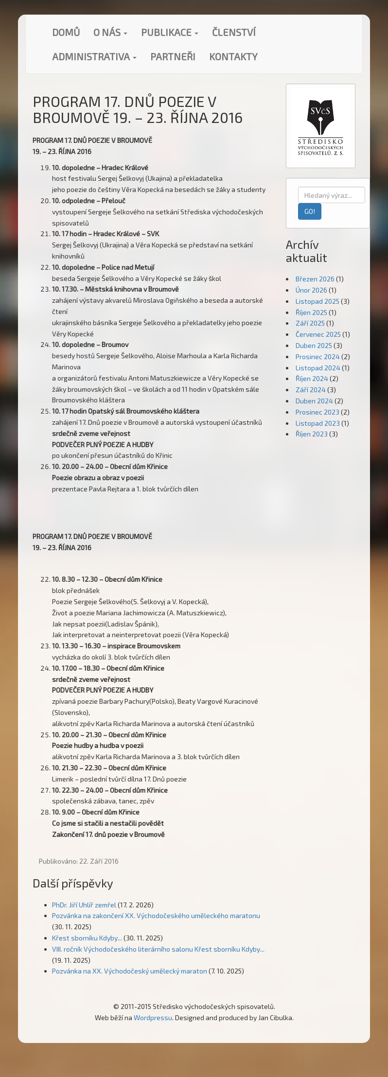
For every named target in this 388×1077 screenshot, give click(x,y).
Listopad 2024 (318, 368)
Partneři (172, 56)
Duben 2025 (314, 345)
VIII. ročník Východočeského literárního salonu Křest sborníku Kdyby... (158, 949)
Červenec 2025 (318, 334)
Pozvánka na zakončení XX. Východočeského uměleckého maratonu (156, 915)
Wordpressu (153, 1017)
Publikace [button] (169, 32)
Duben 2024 (314, 401)
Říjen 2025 (311, 312)
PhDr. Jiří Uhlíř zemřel (84, 905)
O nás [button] (110, 32)
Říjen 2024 (312, 378)
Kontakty (233, 56)
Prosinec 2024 (318, 356)
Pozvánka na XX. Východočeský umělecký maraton (129, 971)
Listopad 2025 (317, 301)
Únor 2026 (311, 290)
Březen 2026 (315, 279)
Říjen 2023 (312, 434)
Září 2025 (310, 323)
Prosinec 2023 (317, 412)
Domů (66, 32)
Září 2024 (311, 389)
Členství (234, 32)
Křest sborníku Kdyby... (87, 938)
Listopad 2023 (318, 423)
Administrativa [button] (94, 56)
